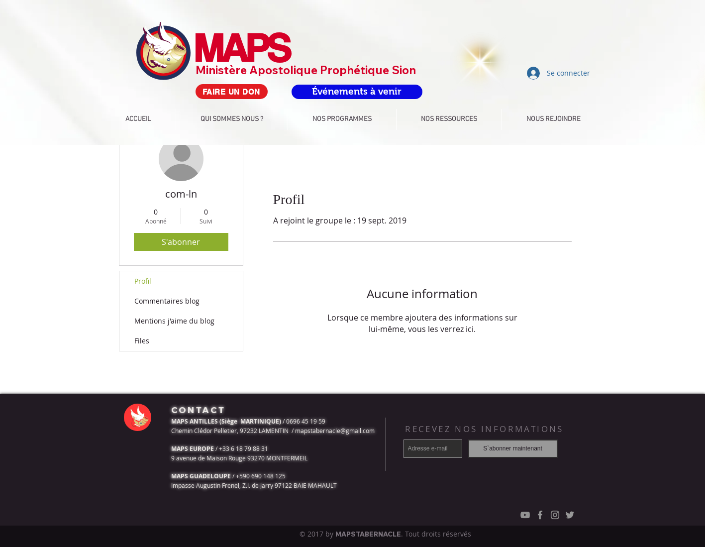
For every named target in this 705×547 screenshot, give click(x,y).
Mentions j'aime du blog (174, 321)
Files (141, 340)
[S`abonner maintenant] (513, 448)
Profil (142, 281)
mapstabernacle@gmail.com (335, 431)
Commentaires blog (167, 301)
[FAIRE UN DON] (232, 91)
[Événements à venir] (357, 92)
